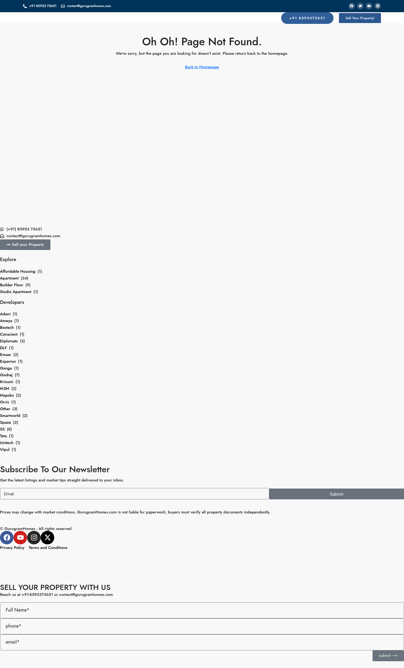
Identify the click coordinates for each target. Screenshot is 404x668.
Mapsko (7, 395)
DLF (3, 348)
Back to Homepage (202, 67)
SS (2, 429)
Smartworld (10, 416)
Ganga (6, 368)
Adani (5, 314)
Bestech (7, 327)
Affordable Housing (17, 271)
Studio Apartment (15, 292)
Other (5, 409)
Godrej (6, 375)
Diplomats (9, 341)
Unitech (7, 443)
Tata (3, 436)
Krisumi (6, 382)
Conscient (9, 334)
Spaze (5, 422)
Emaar (5, 355)
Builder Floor (11, 285)
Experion (8, 361)
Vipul (4, 449)
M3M (4, 388)
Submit (337, 493)
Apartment (9, 278)
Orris (4, 402)
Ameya (6, 321)
